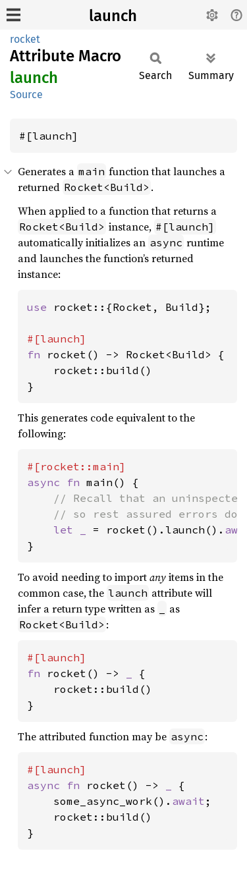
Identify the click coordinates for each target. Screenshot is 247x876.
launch (113, 16)
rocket (25, 39)
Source (26, 94)
